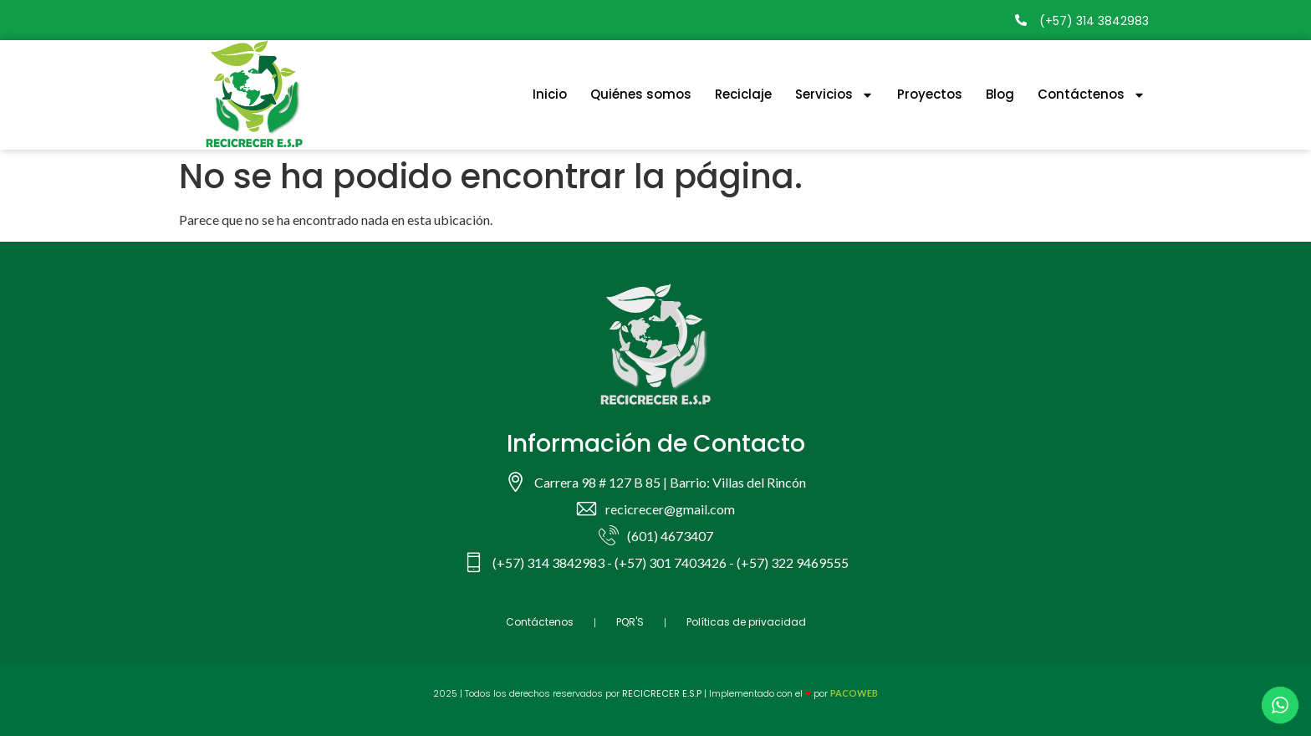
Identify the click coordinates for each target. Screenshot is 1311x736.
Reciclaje (743, 94)
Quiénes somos (640, 94)
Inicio (550, 94)
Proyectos (929, 94)
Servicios (834, 95)
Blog (1000, 94)
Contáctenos (1091, 95)
